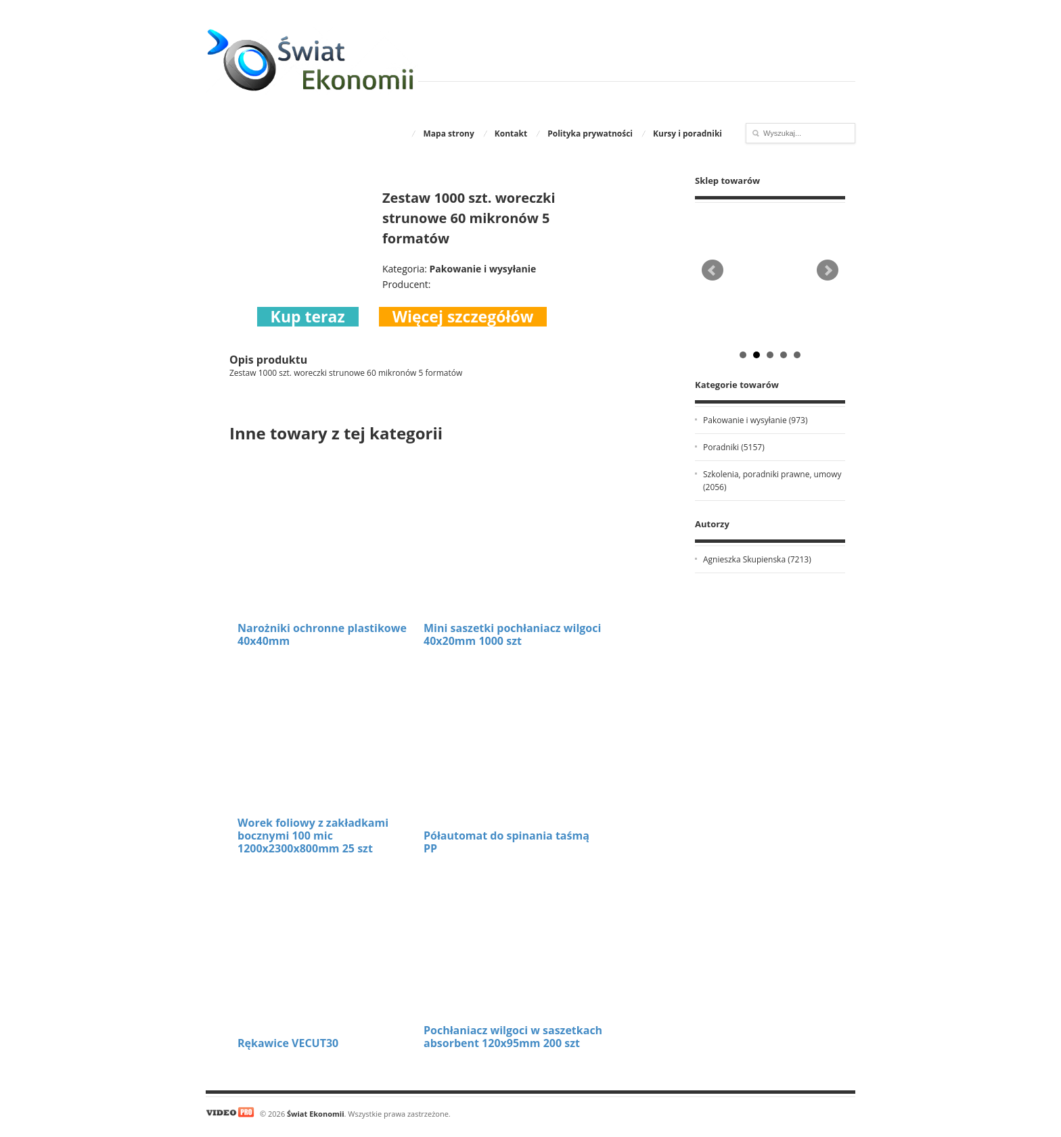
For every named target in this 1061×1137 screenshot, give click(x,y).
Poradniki (734, 447)
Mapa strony (448, 133)
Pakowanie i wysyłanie (755, 420)
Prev (712, 270)
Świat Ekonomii (315, 1114)
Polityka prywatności (590, 133)
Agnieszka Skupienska (757, 559)
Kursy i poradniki (687, 133)
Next (827, 270)
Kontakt (511, 133)
